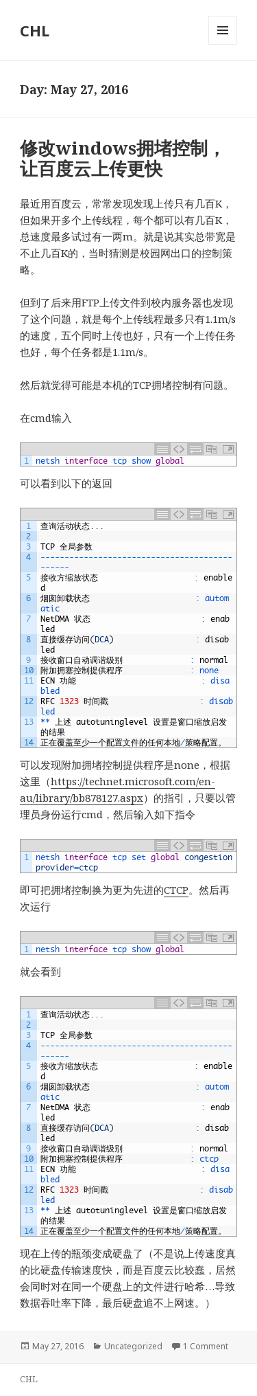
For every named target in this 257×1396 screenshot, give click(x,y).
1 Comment (205, 1346)
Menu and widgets (223, 44)
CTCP (176, 890)
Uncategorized (133, 1346)
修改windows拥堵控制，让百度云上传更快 (122, 158)
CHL (34, 30)
